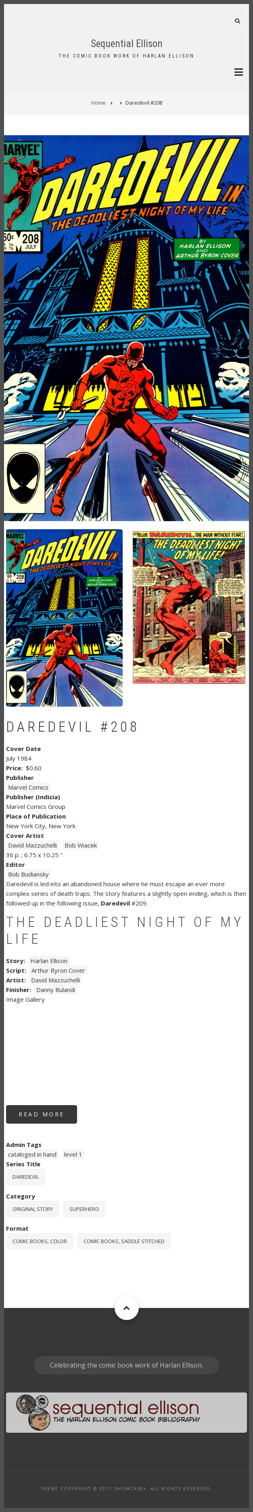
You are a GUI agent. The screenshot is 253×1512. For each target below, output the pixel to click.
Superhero (84, 1209)
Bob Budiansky (28, 874)
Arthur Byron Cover (58, 970)
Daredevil (26, 1176)
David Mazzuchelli (32, 845)
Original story (33, 1209)
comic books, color (40, 1241)
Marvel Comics (28, 787)
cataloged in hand (32, 1154)
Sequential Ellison (127, 44)
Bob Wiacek (81, 845)
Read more (48, 1117)
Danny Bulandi (55, 990)
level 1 (73, 1154)
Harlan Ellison (48, 961)
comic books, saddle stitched (124, 1241)
